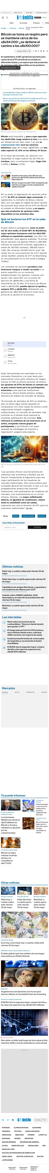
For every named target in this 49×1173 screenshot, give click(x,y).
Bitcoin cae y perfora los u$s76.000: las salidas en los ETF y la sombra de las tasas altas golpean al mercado (25, 99)
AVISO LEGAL (7, 1156)
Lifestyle (42, 1135)
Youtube (23, 1120)
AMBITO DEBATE (35, 1168)
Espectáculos (18, 1146)
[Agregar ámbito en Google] (23, 51)
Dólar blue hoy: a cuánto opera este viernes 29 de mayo (24, 580)
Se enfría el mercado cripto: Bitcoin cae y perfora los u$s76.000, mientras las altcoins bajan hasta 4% (28, 178)
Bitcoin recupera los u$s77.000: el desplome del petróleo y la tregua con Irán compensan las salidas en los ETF (29, 185)
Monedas (5, 692)
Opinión (31, 1135)
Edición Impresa (9, 1142)
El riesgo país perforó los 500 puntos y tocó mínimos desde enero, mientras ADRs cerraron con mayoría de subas (25, 632)
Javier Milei (29, 12)
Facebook (7, 1120)
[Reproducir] (24, 72)
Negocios (19, 1135)
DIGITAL (12, 1168)
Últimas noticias (21, 1128)
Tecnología (33, 1146)
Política (18, 1131)
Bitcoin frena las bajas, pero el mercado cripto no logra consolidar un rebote (42, 827)
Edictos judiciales (24, 1156)
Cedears (44, 692)
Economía (23, 23)
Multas (40, 1156)
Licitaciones (7, 1160)
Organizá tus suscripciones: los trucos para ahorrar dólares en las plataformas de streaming (23, 992)
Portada (6, 1128)
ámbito (3, 28)
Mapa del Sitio (8, 1149)
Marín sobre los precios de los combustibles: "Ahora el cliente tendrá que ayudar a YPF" (25, 624)
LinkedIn (18, 1120)
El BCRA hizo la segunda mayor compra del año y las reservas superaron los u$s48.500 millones (25, 649)
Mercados (6, 1135)
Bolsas (17, 692)
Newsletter (44, 22)
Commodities (30, 692)
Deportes (29, 1138)
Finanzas (36, 23)
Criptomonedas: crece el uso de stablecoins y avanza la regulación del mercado (42, 809)
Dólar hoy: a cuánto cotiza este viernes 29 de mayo (23, 572)
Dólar (12, 23)
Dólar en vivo (18, 12)
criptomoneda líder (11, 145)
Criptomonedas (28, 516)
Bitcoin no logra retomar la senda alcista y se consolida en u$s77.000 (9, 858)
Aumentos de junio (41, 12)
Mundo (17, 1138)
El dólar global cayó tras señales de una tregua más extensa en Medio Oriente (22, 954)
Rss (44, 1146)
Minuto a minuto (8, 1037)
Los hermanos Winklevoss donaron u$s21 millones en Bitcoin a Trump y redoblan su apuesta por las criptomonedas (10, 825)
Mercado (42, 516)
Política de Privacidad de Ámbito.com (18, 1153)
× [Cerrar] (18, 68)
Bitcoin (21, 28)
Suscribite (37, 527)
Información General (29, 1142)
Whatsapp (29, 1120)
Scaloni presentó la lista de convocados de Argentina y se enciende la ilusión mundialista (25, 641)
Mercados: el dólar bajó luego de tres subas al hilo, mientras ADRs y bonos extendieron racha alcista (24, 1041)
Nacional (6, 1138)
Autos (5, 1146)
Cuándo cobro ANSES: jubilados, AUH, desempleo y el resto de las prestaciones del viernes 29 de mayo (23, 597)
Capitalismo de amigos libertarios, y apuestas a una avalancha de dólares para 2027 (24, 588)
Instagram (13, 1120)
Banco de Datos (32, 1131)
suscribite (38, 17)
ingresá (44, 17)
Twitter (3, 1120)
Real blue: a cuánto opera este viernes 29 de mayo (22, 606)
